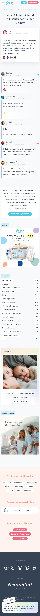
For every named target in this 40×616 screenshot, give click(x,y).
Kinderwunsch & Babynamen (12, 287)
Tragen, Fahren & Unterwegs (12, 324)
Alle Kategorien (7, 280)
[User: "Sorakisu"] (3, 74)
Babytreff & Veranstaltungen (12, 331)
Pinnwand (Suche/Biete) (10, 335)
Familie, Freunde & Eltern (10, 317)
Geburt (4, 295)
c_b (10, 31)
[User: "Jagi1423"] (3, 143)
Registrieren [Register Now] (33, 3)
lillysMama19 (10, 96)
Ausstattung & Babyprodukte (12, 313)
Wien (4, 483)
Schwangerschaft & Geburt (20, 401)
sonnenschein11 (11, 162)
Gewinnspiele (20, 530)
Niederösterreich (16, 483)
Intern (4, 339)
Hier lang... (19, 610)
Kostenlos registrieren (20, 214)
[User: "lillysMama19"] (7, 57)
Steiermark (30, 486)
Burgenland (28, 490)
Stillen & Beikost (11, 393)
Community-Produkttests (20, 534)
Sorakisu (9, 73)
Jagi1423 (9, 142)
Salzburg (8, 486)
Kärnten (10, 490)
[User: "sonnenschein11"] (3, 163)
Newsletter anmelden (20, 510)
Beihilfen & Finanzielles (20, 397)
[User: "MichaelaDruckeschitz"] (11, 57)
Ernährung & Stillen (8, 298)
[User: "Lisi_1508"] (3, 123)
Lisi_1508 (9, 122)
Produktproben (20, 538)
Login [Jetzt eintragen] (24, 3)
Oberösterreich (31, 483)
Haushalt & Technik (8, 328)
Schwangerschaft (8, 291)
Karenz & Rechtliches (9, 309)
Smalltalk (5, 284)
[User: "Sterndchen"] (4, 57)
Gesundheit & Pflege (9, 302)
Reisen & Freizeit (8, 320)
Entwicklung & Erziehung (10, 306)
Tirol (18, 490)
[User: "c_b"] (5, 32)
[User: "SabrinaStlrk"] (15, 57)
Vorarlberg (19, 486)
